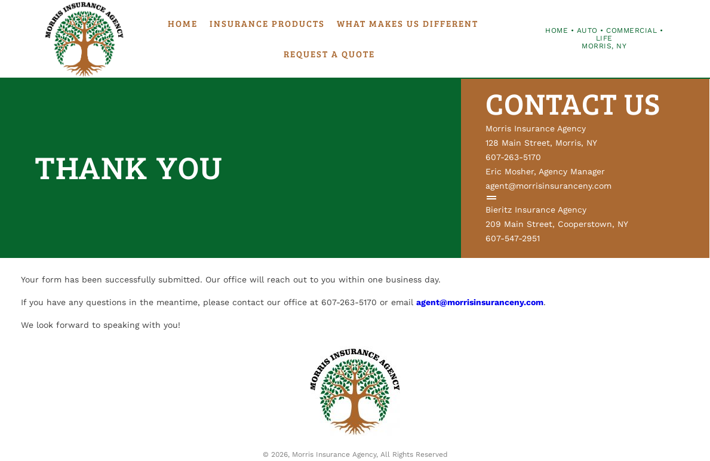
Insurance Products (267, 23)
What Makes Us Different (407, 23)
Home (183, 23)
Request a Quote (329, 54)
